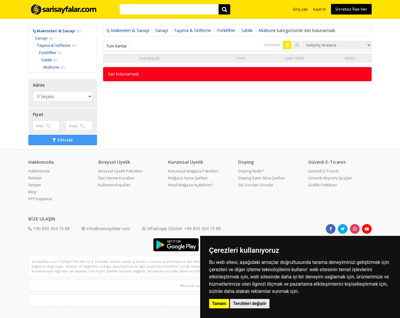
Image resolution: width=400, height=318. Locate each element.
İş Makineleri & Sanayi (54, 31)
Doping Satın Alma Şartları (261, 178)
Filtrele (62, 140)
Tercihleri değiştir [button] (249, 303)
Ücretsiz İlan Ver (351, 9)
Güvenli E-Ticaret (323, 171)
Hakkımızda (39, 171)
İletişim (34, 185)
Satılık (46, 60)
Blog (32, 191)
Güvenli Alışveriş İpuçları (330, 178)
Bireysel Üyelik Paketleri (120, 171)
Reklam (35, 178)
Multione (51, 67)
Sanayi (41, 38)
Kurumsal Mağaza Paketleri (193, 171)
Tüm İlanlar (116, 46)
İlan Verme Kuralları (116, 178)
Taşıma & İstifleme (54, 45)
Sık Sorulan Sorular (255, 185)
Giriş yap (300, 9)
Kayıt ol (319, 9)
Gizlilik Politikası (322, 185)
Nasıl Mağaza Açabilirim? (190, 185)
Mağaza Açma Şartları (188, 178)
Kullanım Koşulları (114, 185)
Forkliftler (47, 52)
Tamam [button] (219, 303)
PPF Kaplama (40, 198)
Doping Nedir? (251, 171)
